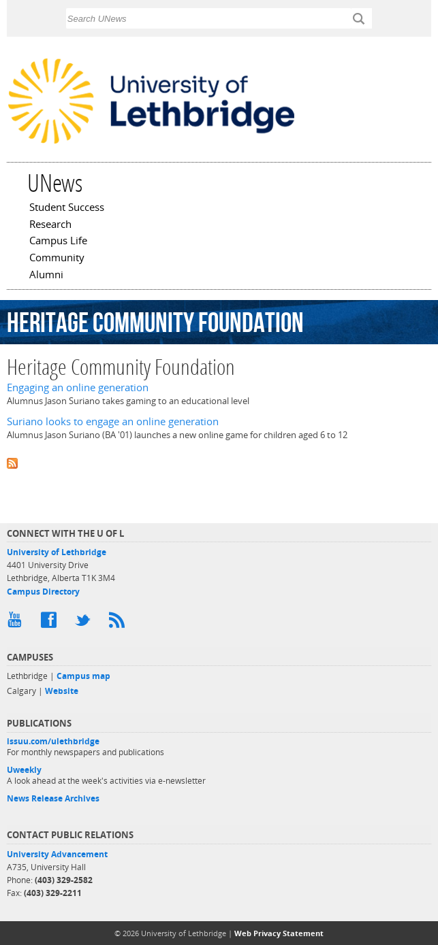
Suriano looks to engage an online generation (113, 421)
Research (50, 225)
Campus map (83, 676)
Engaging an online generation (77, 387)
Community (56, 258)
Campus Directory (43, 591)
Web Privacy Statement (279, 933)
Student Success (66, 208)
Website (61, 691)
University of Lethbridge (56, 552)
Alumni (46, 275)
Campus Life (58, 241)
